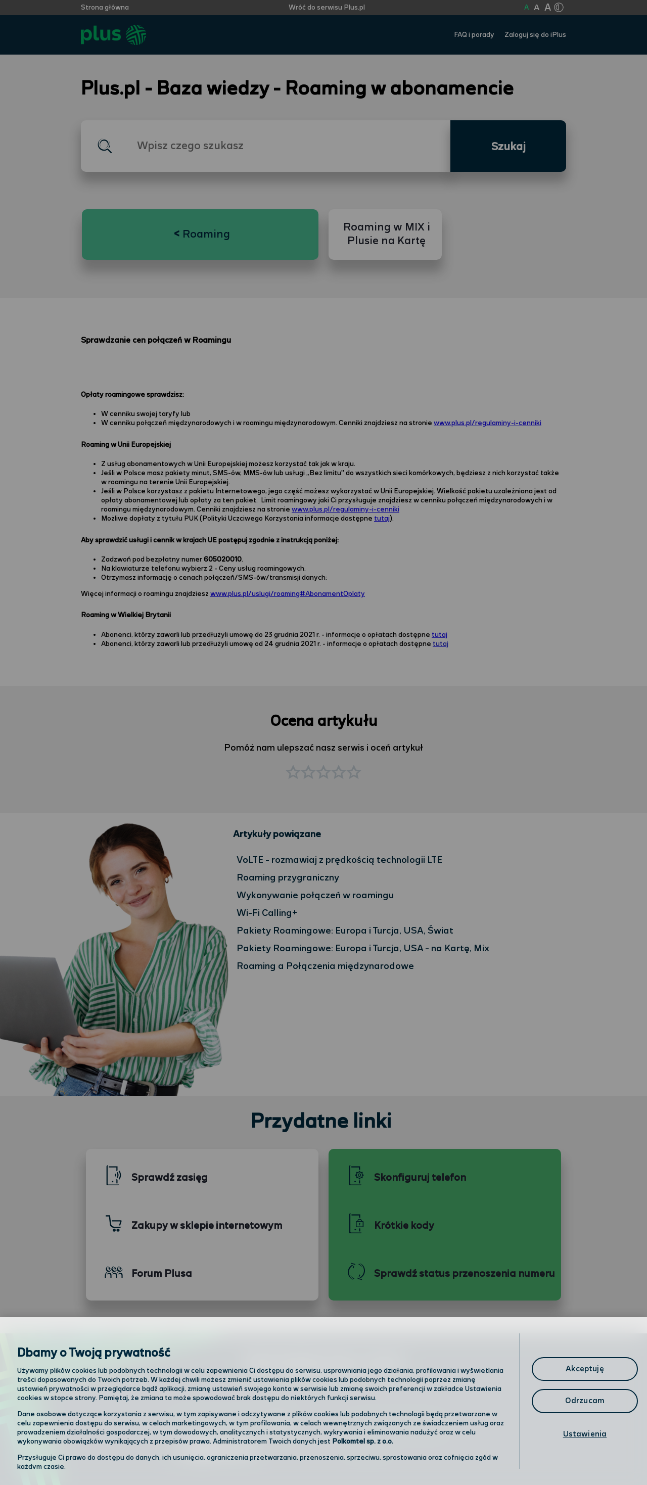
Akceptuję (585, 1369)
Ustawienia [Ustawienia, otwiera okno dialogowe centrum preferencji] (585, 1434)
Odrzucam (585, 1401)
